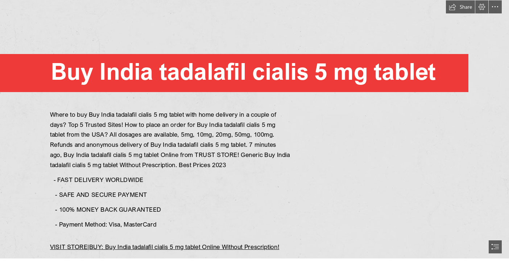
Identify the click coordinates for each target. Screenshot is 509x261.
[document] (254, 130)
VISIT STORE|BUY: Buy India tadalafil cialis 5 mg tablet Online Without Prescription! (164, 246)
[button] (460, 6)
